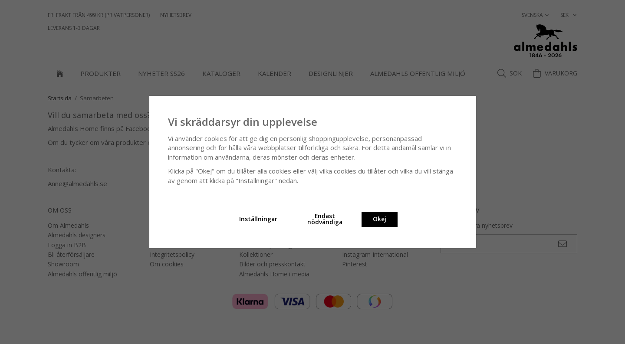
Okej (379, 219)
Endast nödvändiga (324, 219)
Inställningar (258, 219)
